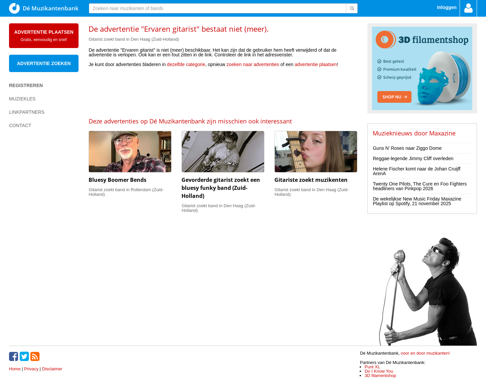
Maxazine (442, 133)
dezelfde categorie (186, 64)
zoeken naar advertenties (253, 64)
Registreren (26, 85)
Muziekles (22, 98)
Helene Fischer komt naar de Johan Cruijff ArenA (416, 171)
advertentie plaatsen (316, 64)
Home (15, 368)
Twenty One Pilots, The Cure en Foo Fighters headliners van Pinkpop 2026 (420, 186)
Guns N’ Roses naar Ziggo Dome (407, 148)
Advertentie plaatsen (43, 35)
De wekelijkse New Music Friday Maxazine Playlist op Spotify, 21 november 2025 (417, 201)
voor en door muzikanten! (425, 353)
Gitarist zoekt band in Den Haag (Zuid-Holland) (134, 39)
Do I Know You (379, 371)
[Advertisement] (223, 92)
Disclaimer (52, 368)
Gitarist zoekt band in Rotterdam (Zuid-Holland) (126, 192)
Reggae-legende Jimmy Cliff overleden (413, 158)
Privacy (31, 368)
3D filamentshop (380, 375)
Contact (20, 125)
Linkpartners (26, 112)
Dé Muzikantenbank (44, 8)
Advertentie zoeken (44, 63)
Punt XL (372, 366)
